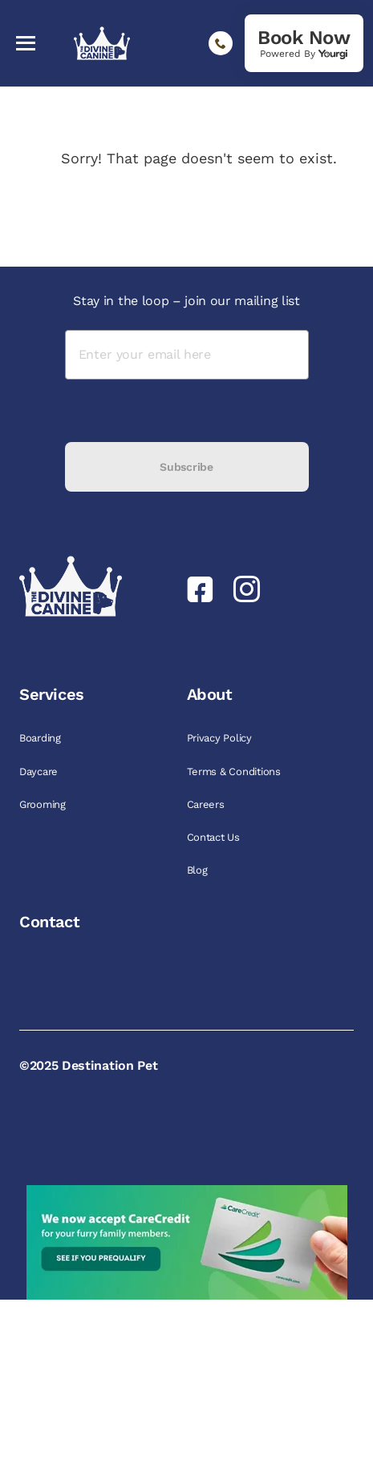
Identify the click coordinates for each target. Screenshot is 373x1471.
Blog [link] (199, 870)
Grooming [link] (44, 804)
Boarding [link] (41, 738)
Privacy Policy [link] (221, 738)
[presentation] (187, 411)
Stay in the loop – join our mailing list (186, 300)
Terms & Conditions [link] (235, 772)
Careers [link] (207, 804)
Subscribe (186, 466)
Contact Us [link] (215, 837)
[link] (304, 43)
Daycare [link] (40, 772)
